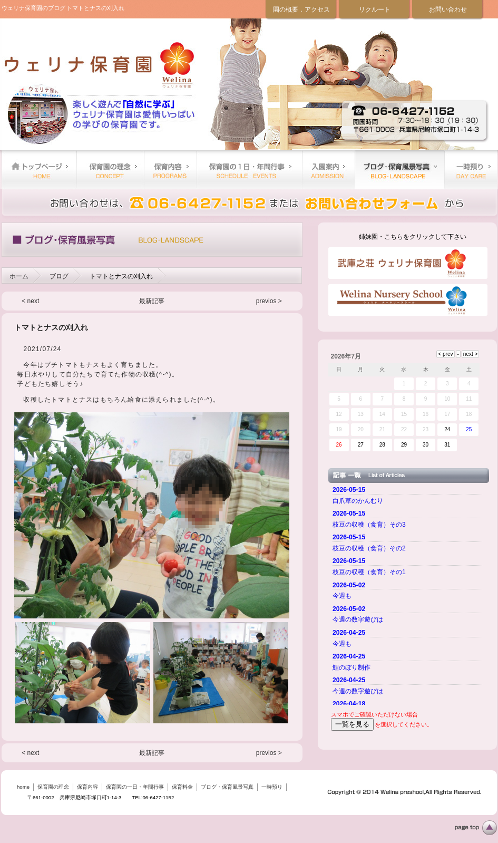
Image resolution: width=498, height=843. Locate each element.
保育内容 (170, 169)
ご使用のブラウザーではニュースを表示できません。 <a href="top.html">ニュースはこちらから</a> (409, 594)
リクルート (374, 9)
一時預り (470, 169)
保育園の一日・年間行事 (249, 169)
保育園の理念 (110, 169)
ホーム (18, 276)
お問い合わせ (448, 9)
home (39, 169)
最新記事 (151, 301)
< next (30, 301)
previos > (269, 301)
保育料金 (328, 169)
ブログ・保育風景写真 (399, 169)
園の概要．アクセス (301, 9)
